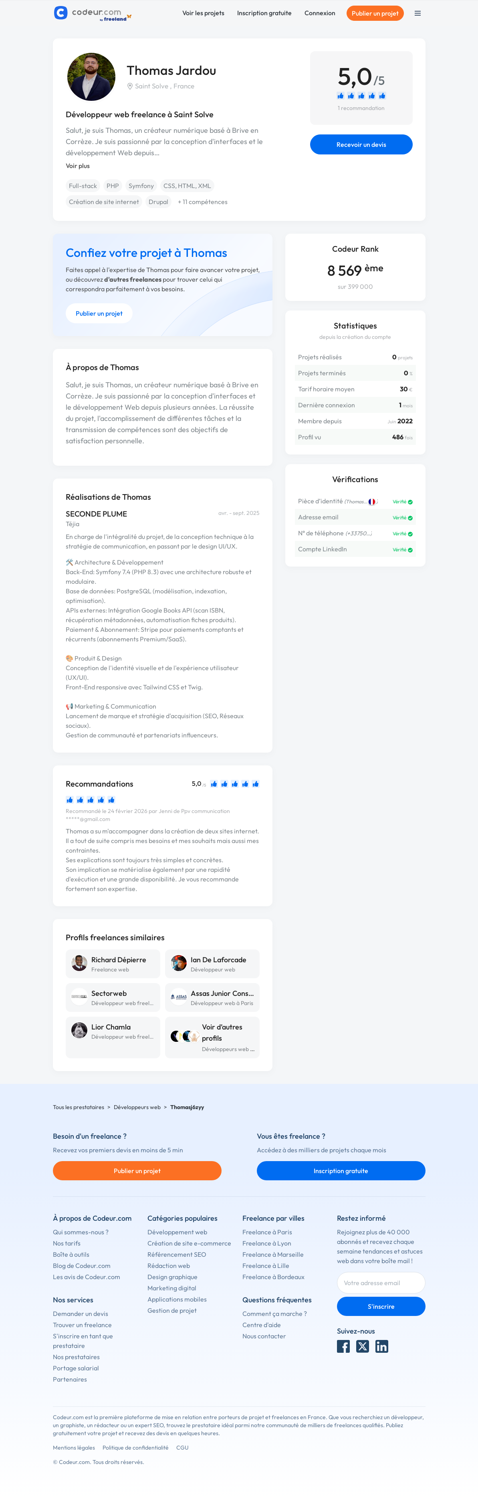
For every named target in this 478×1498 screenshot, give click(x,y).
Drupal (158, 202)
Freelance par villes (273, 1218)
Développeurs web (137, 1107)
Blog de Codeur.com (82, 1266)
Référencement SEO (176, 1254)
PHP (113, 186)
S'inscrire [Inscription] (381, 1306)
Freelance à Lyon (266, 1243)
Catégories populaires (182, 1218)
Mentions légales (74, 1447)
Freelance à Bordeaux (273, 1277)
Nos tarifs (67, 1243)
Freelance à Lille (265, 1266)
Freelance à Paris (267, 1232)
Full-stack (83, 186)
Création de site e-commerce (189, 1243)
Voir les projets (203, 13)
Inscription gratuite (264, 13)
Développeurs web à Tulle (234, 1049)
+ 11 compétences (203, 202)
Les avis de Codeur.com (86, 1277)
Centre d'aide (261, 1325)
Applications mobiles (177, 1299)
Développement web (177, 1232)
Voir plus (78, 166)
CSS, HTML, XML (187, 186)
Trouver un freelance (82, 1325)
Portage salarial (76, 1368)
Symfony (141, 186)
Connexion (320, 13)
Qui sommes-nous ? (81, 1232)
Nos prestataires (76, 1357)
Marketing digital (171, 1288)
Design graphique (172, 1277)
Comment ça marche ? (274, 1314)
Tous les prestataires (78, 1107)
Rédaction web (168, 1266)
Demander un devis (80, 1314)
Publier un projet (375, 13)
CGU (182, 1447)
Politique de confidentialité (136, 1447)
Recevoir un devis (361, 144)
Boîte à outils (71, 1254)
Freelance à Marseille (273, 1254)
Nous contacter (264, 1336)
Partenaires (70, 1379)
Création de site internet (104, 202)
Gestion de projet (172, 1310)
